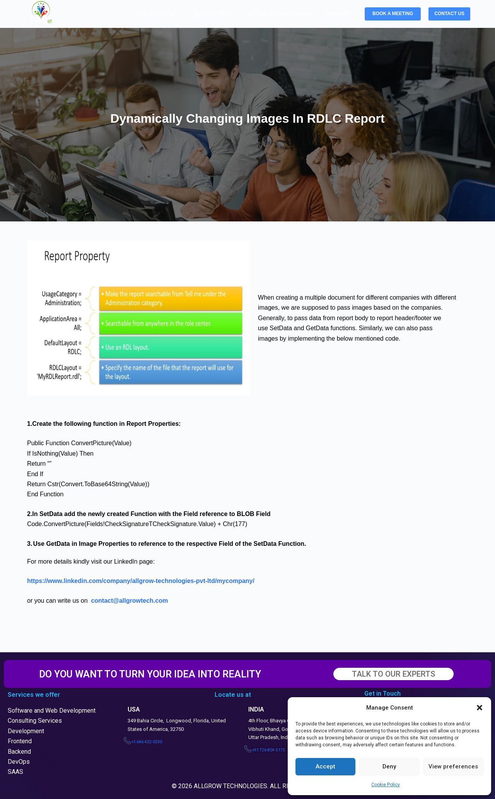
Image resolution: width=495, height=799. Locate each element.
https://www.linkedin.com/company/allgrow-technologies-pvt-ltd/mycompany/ (140, 581)
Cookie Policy (385, 784)
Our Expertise (162, 14)
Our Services (218, 14)
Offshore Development (281, 14)
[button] (479, 708)
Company (343, 14)
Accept (325, 766)
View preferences (453, 766)
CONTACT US (449, 13)
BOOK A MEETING (392, 13)
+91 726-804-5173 (268, 750)
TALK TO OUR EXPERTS (393, 674)
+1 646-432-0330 (146, 742)
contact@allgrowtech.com (129, 600)
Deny (389, 766)
